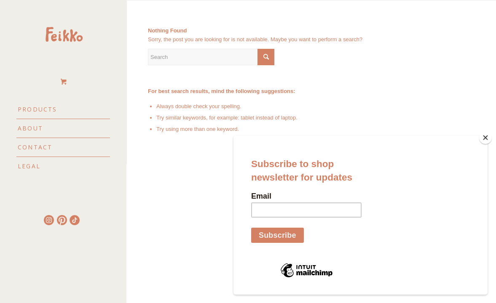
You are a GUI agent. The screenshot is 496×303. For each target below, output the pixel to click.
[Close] (485, 137)
